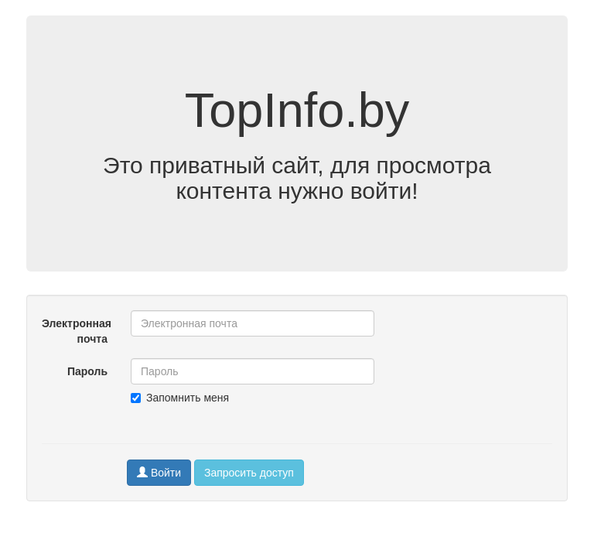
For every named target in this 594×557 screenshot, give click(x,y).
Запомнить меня (180, 397)
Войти (159, 472)
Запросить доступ (249, 472)
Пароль (87, 371)
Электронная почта (76, 331)
